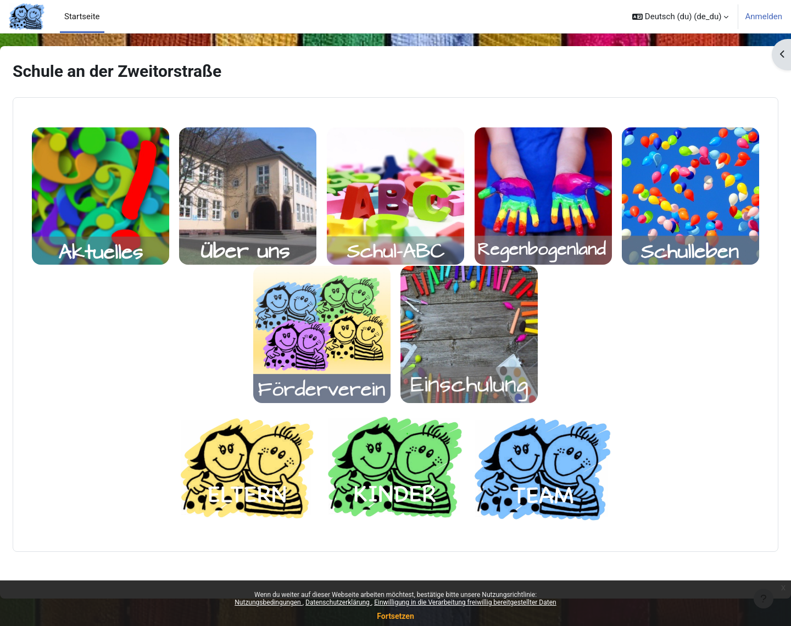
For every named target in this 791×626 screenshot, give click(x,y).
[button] (680, 16)
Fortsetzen (395, 616)
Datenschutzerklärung (338, 602)
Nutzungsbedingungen (268, 602)
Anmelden (763, 16)
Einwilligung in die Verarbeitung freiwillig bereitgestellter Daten (465, 602)
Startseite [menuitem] (82, 16)
